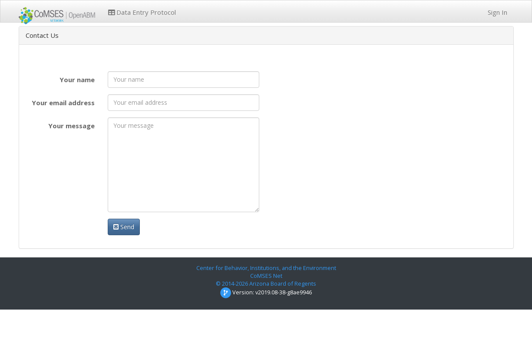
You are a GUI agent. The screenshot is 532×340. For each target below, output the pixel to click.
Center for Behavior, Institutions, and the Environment (266, 268)
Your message (71, 125)
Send (123, 227)
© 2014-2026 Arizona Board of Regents (266, 283)
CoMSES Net (266, 276)
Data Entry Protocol (142, 12)
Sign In (496, 12)
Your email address (63, 102)
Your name (77, 79)
